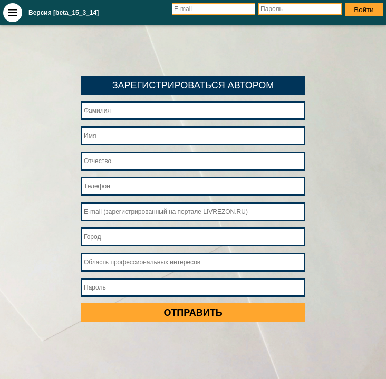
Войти (363, 10)
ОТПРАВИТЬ (192, 312)
